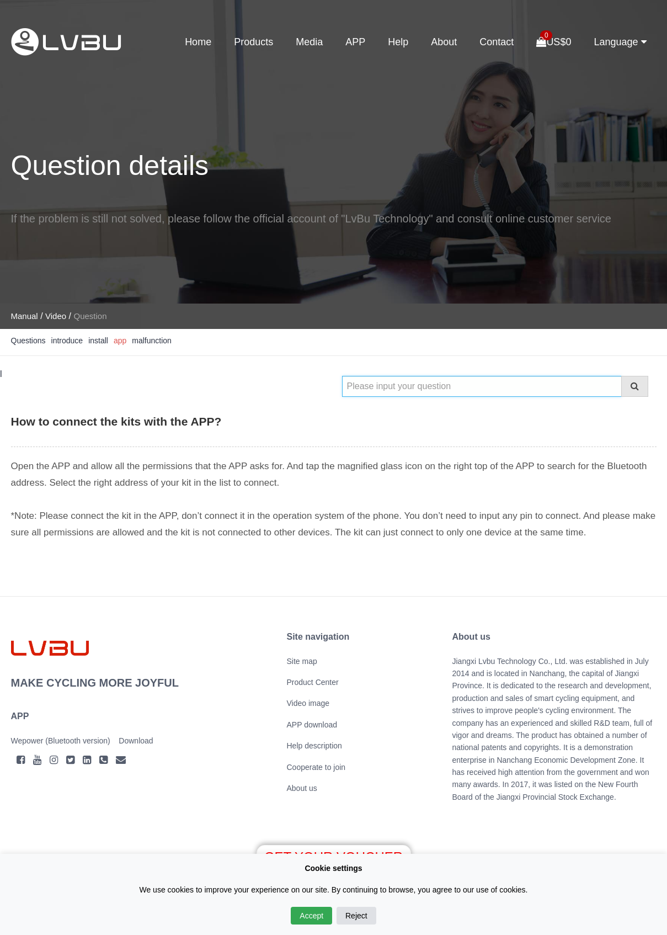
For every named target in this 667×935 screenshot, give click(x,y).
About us (302, 788)
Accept (311, 915)
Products (253, 41)
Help (398, 41)
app (120, 340)
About (444, 41)
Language (620, 42)
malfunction (152, 340)
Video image (308, 703)
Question (89, 316)
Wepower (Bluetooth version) (60, 740)
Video (55, 316)
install (98, 340)
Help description (314, 745)
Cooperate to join (316, 767)
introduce (67, 340)
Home (198, 41)
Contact (496, 41)
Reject (356, 915)
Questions (28, 340)
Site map (302, 661)
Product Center (313, 682)
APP (355, 41)
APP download (312, 724)
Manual (24, 316)
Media (309, 41)
